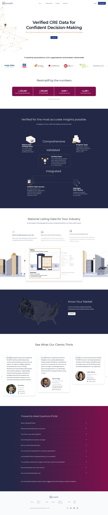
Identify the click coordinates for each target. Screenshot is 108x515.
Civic (40, 3)
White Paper (74, 502)
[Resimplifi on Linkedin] (77, 508)
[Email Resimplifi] (71, 508)
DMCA (47, 502)
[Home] (7, 3)
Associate (58, 3)
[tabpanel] (54, 263)
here (49, 481)
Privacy (32, 502)
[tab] (25, 236)
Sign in (95, 3)
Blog (69, 502)
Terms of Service (39, 502)
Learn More (71, 313)
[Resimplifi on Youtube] (74, 508)
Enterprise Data (49, 3)
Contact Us (54, 37)
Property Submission (60, 502)
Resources (66, 3)
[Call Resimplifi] (67, 508)
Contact (53, 502)
